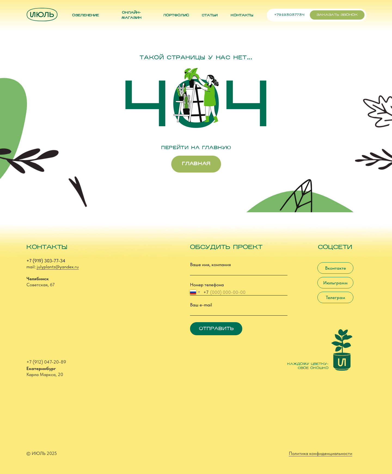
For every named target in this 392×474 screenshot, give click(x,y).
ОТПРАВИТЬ (216, 329)
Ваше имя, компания (210, 264)
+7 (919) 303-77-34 (45, 260)
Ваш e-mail (201, 304)
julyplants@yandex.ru (58, 266)
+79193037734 (289, 15)
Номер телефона (207, 284)
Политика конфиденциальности (320, 453)
